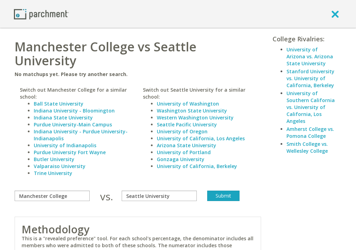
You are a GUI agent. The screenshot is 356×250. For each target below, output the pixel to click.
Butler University (54, 159)
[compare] (52, 196)
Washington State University (192, 110)
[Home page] (41, 13)
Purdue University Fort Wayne (70, 152)
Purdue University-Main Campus (73, 124)
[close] (335, 14)
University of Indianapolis (65, 145)
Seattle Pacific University (187, 124)
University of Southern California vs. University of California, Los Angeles (310, 107)
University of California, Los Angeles (201, 138)
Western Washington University (195, 117)
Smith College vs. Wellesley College (307, 147)
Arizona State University (186, 145)
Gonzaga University (180, 159)
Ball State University (58, 103)
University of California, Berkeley (197, 166)
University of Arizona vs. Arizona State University (309, 56)
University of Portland (184, 152)
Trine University (53, 173)
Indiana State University (63, 117)
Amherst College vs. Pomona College (310, 132)
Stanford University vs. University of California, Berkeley (310, 78)
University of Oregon (182, 131)
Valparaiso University (60, 166)
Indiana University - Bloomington (74, 110)
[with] (159, 196)
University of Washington (188, 103)
